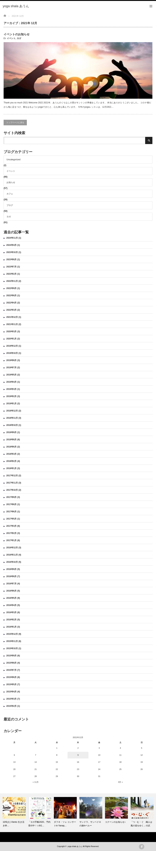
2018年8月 (11, 439)
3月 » (120, 782)
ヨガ (19, 38)
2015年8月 (11, 663)
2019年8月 (11, 360)
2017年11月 (12, 483)
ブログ (9, 205)
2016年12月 (12, 547)
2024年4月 (11, 245)
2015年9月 (11, 655)
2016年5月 (11, 598)
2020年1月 (11, 338)
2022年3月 (11, 310)
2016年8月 (11, 576)
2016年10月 (12, 562)
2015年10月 (12, 648)
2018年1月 (11, 468)
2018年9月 (11, 432)
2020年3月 (11, 331)
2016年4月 (11, 605)
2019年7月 (11, 367)
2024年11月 (12, 238)
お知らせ (10, 182)
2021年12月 (12, 317)
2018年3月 (11, 454)
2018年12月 (12, 410)
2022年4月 (11, 302)
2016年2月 (11, 619)
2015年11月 (12, 641)
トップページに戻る (15, 122)
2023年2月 (11, 274)
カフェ (9, 193)
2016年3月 (11, 612)
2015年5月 (11, 684)
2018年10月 (12, 425)
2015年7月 (11, 670)
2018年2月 (11, 461)
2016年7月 (11, 583)
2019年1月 (11, 403)
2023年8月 (11, 259)
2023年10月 (12, 252)
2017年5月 (11, 519)
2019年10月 (12, 353)
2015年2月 (11, 706)
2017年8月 (11, 504)
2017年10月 (12, 490)
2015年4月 (11, 691)
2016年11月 (12, 555)
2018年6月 (11, 446)
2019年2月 (11, 396)
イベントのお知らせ (17, 34)
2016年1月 (11, 627)
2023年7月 (11, 266)
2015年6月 (11, 677)
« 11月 (35, 782)
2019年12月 (12, 346)
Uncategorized (13, 159)
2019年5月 (11, 374)
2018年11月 (12, 418)
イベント (11, 38)
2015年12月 (12, 634)
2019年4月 (11, 382)
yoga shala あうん (75, 846)
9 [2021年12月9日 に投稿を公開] (78, 755)
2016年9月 (11, 569)
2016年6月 (11, 591)
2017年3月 (11, 526)
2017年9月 (11, 497)
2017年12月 (12, 475)
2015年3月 (11, 699)
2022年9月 (11, 288)
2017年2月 (11, 533)
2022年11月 (12, 281)
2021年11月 (12, 324)
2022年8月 (11, 295)
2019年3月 (11, 389)
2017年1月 (11, 540)
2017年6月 (11, 511)
